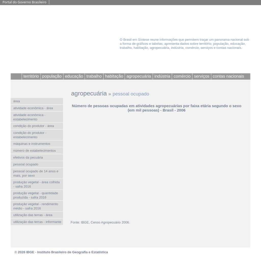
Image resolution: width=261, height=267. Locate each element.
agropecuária (89, 93)
